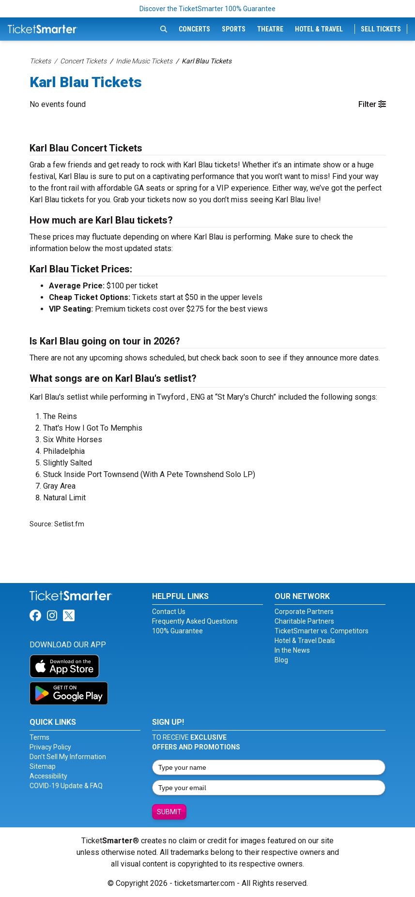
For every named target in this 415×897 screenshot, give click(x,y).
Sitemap (43, 766)
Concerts (194, 29)
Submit (169, 812)
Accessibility (48, 776)
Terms (39, 737)
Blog (281, 660)
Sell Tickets (381, 29)
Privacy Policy (50, 747)
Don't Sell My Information (68, 757)
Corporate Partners (304, 611)
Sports (234, 29)
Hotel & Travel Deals (305, 640)
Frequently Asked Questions (195, 621)
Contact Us (168, 611)
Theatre (270, 29)
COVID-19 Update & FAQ (66, 786)
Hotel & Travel (319, 29)
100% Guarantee (177, 631)
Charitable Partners (304, 621)
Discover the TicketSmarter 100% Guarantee (207, 9)
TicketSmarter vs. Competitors (322, 631)
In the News (292, 650)
